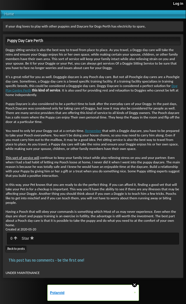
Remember (93, 131)
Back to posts (16, 249)
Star (28, 238)
